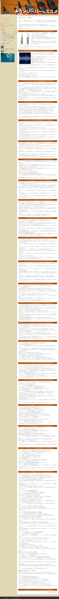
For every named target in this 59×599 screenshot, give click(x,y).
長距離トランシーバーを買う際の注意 (7, 25)
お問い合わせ (3, 28)
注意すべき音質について (5, 26)
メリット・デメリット (4, 21)
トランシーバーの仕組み (5, 19)
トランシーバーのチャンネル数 (6, 22)
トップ (2, 16)
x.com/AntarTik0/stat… (4, 50)
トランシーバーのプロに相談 (52, 591)
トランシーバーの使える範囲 (5, 18)
